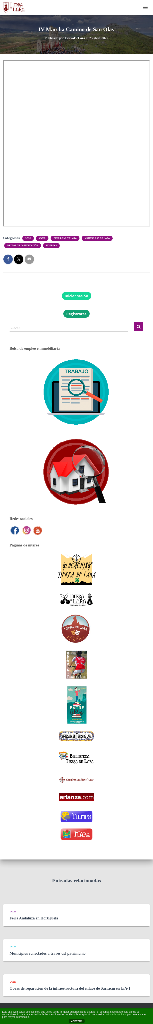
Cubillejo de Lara (65, 238)
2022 (28, 238)
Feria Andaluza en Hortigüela (34, 918)
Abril (42, 238)
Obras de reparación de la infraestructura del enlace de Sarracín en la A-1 (70, 988)
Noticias (51, 245)
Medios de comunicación (22, 245)
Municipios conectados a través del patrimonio (48, 953)
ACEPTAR (76, 1021)
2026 (13, 911)
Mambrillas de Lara (97, 238)
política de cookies (115, 1014)
